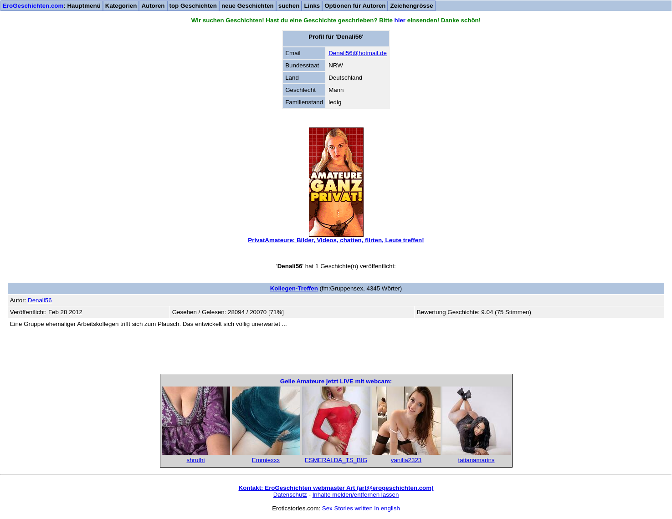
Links (312, 5)
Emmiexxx (266, 460)
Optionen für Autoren (354, 5)
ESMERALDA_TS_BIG (336, 460)
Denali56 (40, 300)
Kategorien (121, 5)
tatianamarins (476, 460)
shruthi (195, 460)
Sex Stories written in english (361, 508)
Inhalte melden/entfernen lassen (356, 494)
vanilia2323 (406, 460)
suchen (289, 5)
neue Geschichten (247, 5)
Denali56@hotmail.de (357, 53)
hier (400, 20)
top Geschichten (193, 5)
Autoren (152, 5)
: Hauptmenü (52, 5)
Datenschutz (290, 494)
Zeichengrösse (411, 5)
